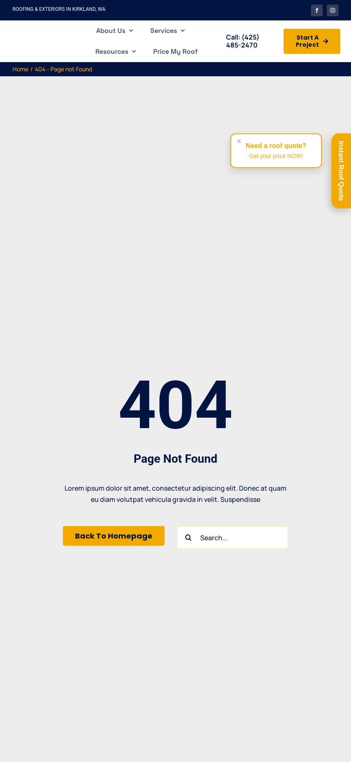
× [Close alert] (239, 141)
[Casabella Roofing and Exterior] (36, 32)
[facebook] (317, 10)
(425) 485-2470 (242, 41)
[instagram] (333, 10)
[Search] (188, 537)
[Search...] (232, 537)
